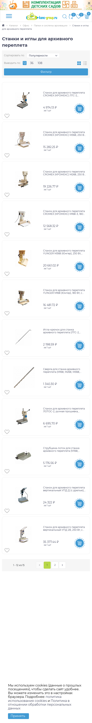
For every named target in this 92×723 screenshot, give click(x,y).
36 (32, 63)
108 (40, 63)
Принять (18, 716)
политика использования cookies (34, 698)
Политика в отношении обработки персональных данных (39, 704)
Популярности (38, 55)
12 (24, 63)
